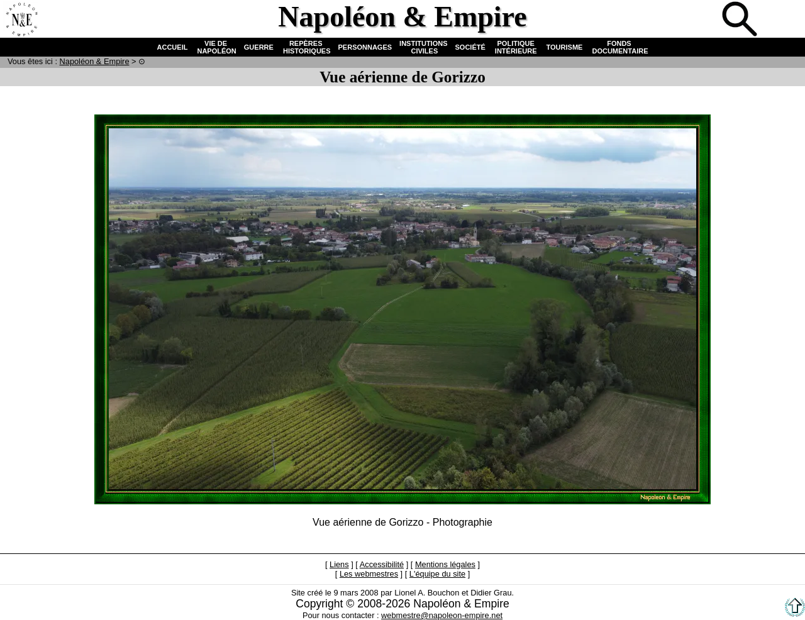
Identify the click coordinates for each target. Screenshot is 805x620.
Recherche (741, 20)
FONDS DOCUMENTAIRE (619, 47)
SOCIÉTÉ (470, 47)
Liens (339, 564)
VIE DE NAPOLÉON (215, 47)
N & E (95, 61)
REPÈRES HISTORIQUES (306, 47)
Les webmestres (369, 573)
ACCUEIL (172, 47)
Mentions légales (445, 564)
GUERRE (259, 47)
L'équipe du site (437, 573)
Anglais (782, 20)
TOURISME (565, 47)
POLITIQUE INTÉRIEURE (516, 47)
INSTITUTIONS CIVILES (423, 47)
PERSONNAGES (365, 47)
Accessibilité (382, 564)
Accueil (21, 20)
